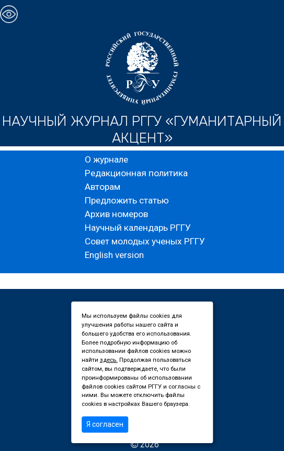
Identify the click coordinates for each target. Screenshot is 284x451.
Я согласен (104, 424)
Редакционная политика (136, 173)
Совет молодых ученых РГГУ (145, 241)
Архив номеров (116, 214)
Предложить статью (127, 200)
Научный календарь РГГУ (138, 227)
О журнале (106, 159)
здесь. (109, 360)
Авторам (102, 186)
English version (114, 255)
